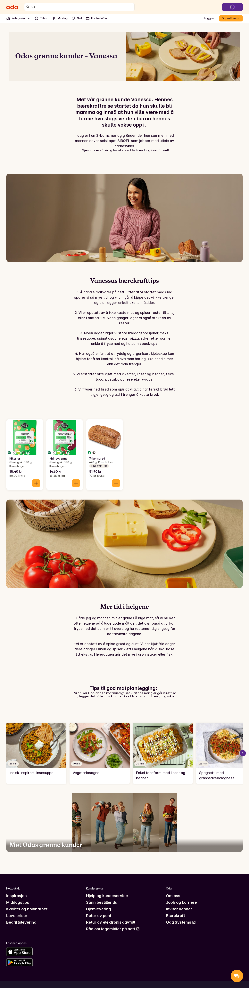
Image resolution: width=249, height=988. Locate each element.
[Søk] (28, 7)
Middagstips (17, 902)
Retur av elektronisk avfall (110, 922)
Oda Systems (181, 922)
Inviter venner (179, 909)
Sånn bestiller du (101, 902)
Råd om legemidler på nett (113, 929)
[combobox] (82, 7)
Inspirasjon (16, 895)
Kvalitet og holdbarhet (26, 909)
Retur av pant (98, 915)
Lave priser (16, 915)
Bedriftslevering (21, 922)
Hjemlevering (98, 909)
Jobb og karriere (181, 902)
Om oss (173, 895)
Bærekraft (175, 915)
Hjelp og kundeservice (107, 895)
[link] (36, 753)
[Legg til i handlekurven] (36, 483)
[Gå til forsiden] (12, 7)
